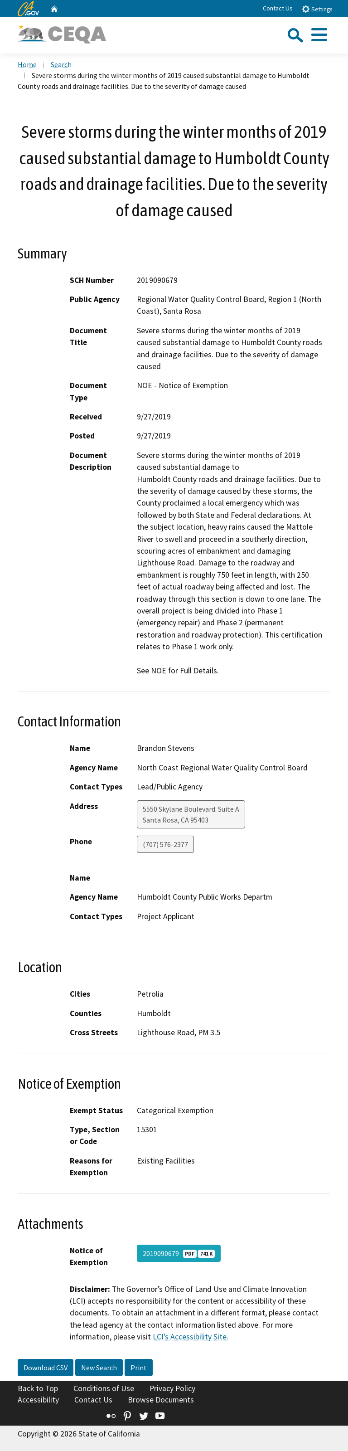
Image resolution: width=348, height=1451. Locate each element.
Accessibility (38, 1400)
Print (138, 1367)
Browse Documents (161, 1400)
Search (61, 64)
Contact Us (278, 8)
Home (27, 64)
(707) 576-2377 (165, 844)
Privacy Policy (172, 1388)
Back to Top (38, 1388)
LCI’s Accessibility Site (190, 1337)
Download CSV (46, 1367)
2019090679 (179, 1253)
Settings (317, 9)
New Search (99, 1367)
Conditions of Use (103, 1388)
